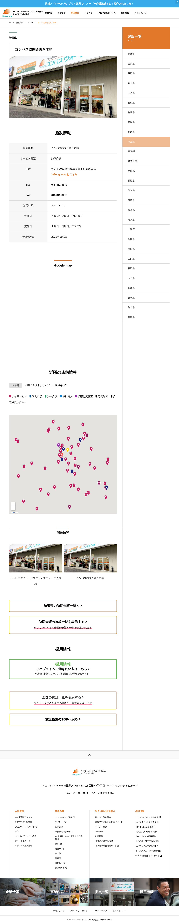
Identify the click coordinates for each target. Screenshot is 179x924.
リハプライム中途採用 (145, 846)
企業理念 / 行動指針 (23, 822)
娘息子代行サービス (64, 831)
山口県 (131, 258)
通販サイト (60, 849)
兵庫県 (131, 239)
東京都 (131, 151)
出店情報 (99, 836)
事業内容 (48, 13)
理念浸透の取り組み (107, 13)
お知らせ (99, 831)
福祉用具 (59, 844)
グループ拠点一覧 (22, 841)
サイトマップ (101, 911)
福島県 (131, 102)
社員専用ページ (119, 911)
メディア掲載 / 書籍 (23, 846)
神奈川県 (132, 161)
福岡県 (131, 268)
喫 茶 (58, 853)
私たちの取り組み (103, 817)
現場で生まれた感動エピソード (109, 822)
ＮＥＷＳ (88, 13)
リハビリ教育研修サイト (106, 846)
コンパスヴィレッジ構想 (25, 836)
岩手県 (131, 83)
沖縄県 (131, 317)
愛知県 (131, 190)
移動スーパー (61, 863)
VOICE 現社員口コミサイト (147, 856)
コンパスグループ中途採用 (147, 851)
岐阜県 (131, 210)
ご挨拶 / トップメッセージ (26, 827)
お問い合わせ (140, 13)
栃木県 (131, 132)
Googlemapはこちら (64, 174)
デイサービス (61, 822)
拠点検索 (75, 13)
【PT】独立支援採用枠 (145, 827)
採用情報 (125, 13)
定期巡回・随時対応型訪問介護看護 (68, 837)
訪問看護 (59, 827)
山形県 (131, 93)
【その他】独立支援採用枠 (147, 841)
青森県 (131, 63)
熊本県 (131, 307)
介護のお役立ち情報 (104, 841)
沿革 (17, 831)
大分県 (131, 278)
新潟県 (131, 171)
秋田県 (131, 73)
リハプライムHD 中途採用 (146, 822)
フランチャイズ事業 (64, 817)
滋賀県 (131, 219)
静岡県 (131, 200)
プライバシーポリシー (80, 911)
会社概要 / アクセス (23, 817)
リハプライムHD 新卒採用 (146, 817)
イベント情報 (101, 827)
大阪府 (131, 229)
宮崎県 (131, 297)
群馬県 (131, 112)
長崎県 (131, 288)
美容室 (58, 858)
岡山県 (131, 249)
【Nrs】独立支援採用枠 (145, 836)
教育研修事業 (61, 868)
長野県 (131, 180)
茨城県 (131, 122)
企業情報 (61, 13)
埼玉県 (13, 37)
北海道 (131, 54)
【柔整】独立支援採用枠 (146, 831)
